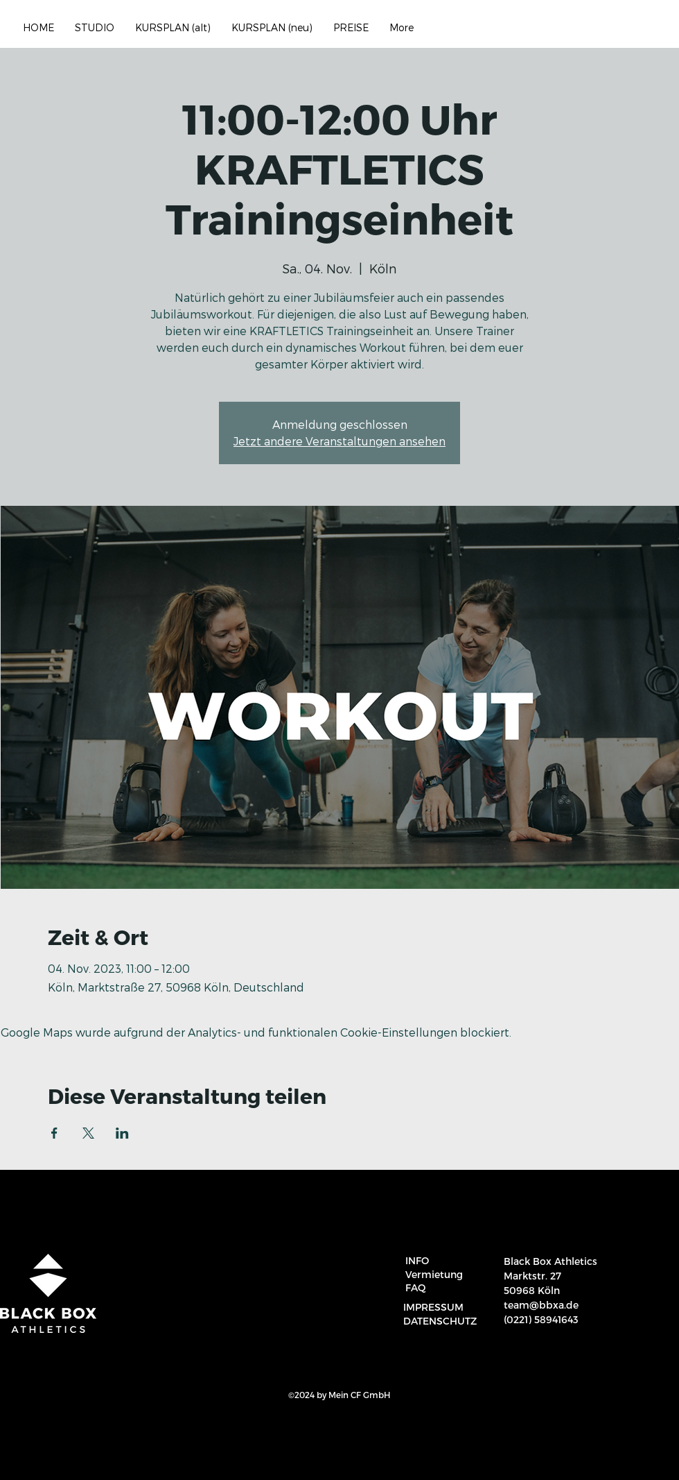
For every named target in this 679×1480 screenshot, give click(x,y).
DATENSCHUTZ (440, 1321)
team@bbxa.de (541, 1305)
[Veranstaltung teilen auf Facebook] (54, 1133)
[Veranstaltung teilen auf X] (88, 1133)
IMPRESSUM (433, 1307)
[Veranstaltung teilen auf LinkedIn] (122, 1133)
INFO (417, 1260)
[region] (652, 1460)
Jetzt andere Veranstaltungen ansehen (339, 441)
